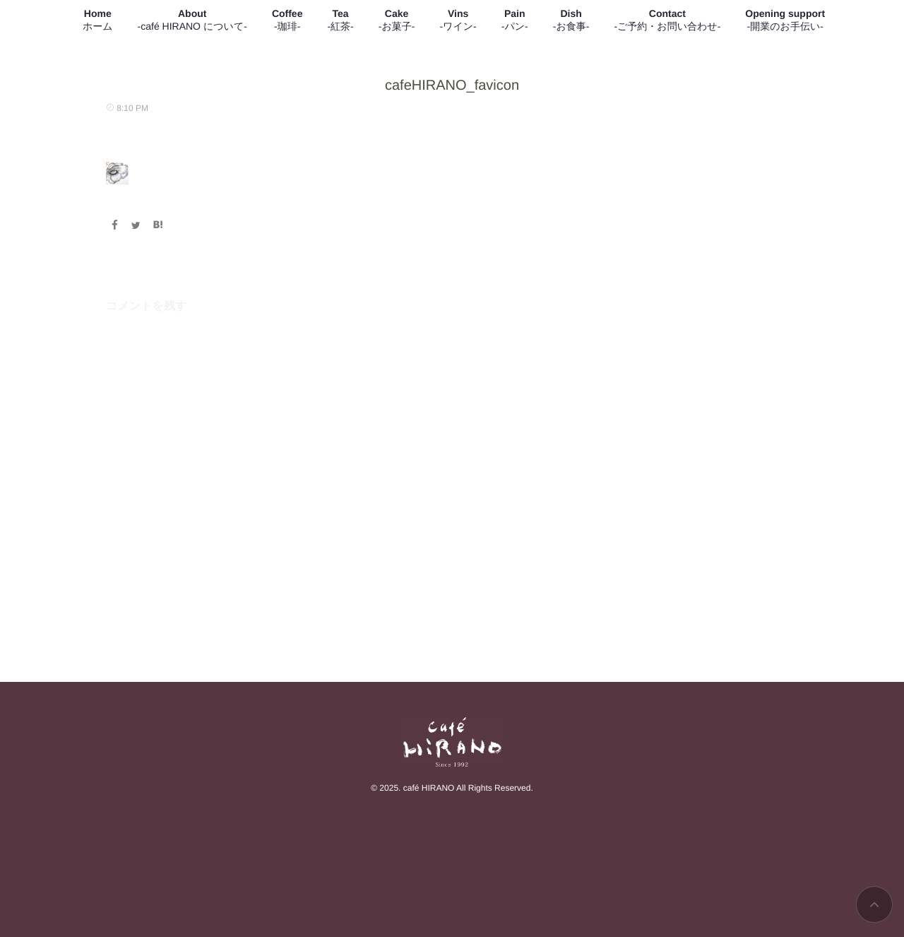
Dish (571, 21)
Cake (397, 21)
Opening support (785, 21)
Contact (667, 21)
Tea (340, 21)
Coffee (287, 21)
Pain (514, 21)
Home (98, 21)
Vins (457, 21)
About (192, 21)
